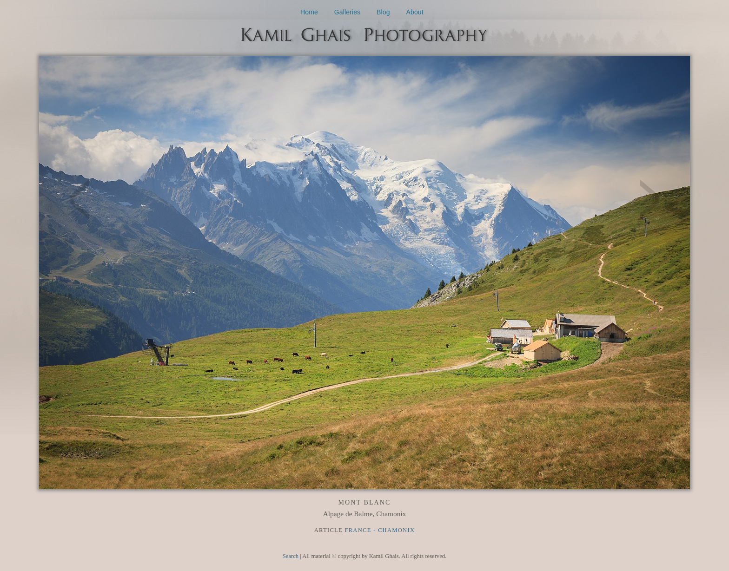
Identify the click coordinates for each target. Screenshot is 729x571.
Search (290, 556)
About (415, 12)
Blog (383, 12)
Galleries (347, 12)
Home (309, 12)
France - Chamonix (380, 530)
